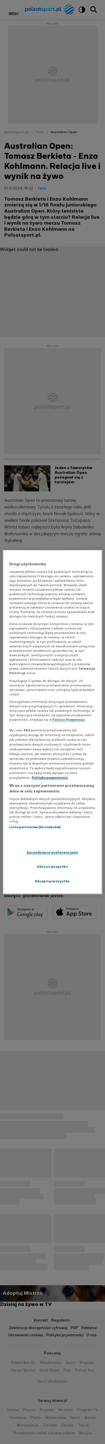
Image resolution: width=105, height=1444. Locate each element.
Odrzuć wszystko (52, 866)
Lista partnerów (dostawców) (34, 827)
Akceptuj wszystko (52, 881)
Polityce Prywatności (68, 720)
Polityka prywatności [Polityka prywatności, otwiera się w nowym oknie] (50, 778)
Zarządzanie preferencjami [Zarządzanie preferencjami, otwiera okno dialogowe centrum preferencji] (52, 852)
